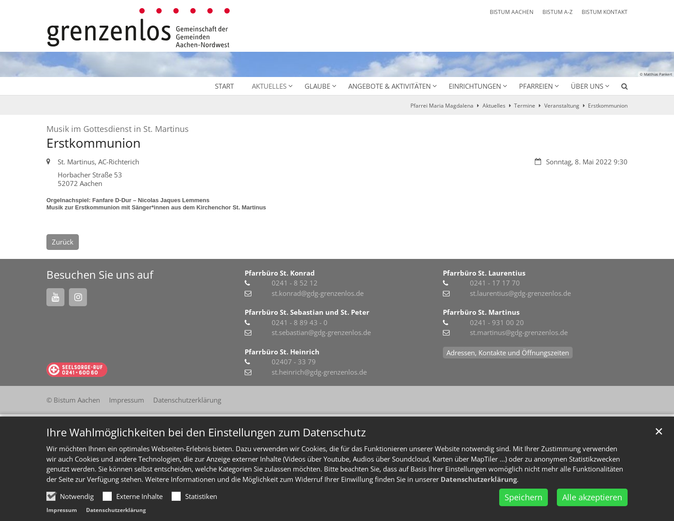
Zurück (62, 241)
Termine (524, 105)
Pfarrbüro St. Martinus (481, 312)
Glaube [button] (317, 86)
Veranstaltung (561, 105)
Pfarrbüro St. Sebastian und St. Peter (307, 312)
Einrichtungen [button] (475, 86)
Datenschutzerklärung (479, 499)
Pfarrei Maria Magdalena (442, 105)
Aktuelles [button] (269, 86)
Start (224, 86)
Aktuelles (494, 105)
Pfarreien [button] (536, 86)
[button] (619, 88)
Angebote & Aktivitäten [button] (389, 86)
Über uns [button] (587, 86)
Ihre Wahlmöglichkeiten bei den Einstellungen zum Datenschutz (206, 453)
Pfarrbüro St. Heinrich (282, 351)
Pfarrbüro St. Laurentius (484, 272)
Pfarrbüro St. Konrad (280, 272)
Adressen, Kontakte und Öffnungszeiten (507, 352)
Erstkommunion (608, 105)
